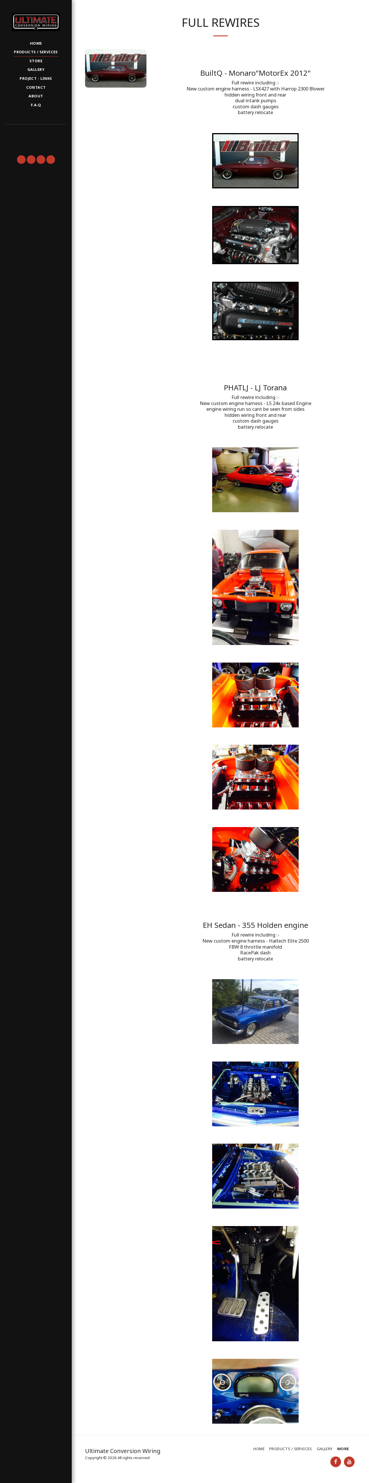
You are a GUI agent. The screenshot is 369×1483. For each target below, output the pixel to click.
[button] (36, 132)
